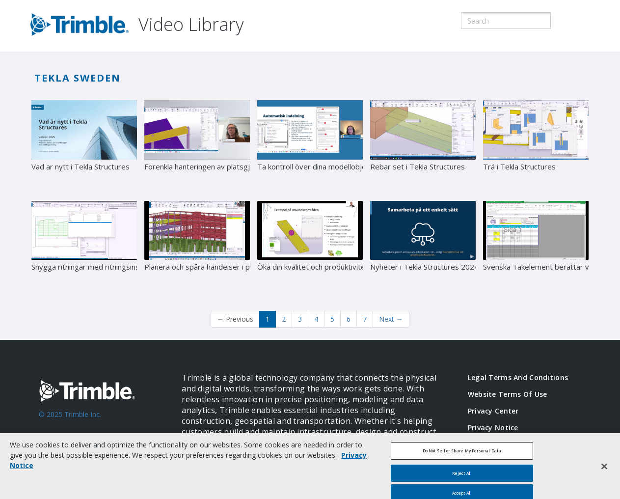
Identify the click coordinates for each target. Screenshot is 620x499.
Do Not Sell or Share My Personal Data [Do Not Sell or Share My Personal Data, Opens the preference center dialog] (462, 455)
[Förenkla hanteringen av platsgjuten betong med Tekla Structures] (197, 147)
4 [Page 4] (316, 319)
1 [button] (268, 319)
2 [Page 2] (284, 319)
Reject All (462, 477)
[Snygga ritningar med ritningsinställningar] (84, 247)
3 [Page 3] (300, 319)
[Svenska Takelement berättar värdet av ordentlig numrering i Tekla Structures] (536, 247)
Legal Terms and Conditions (518, 377)
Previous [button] (235, 319)
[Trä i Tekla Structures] (536, 147)
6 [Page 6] (348, 319)
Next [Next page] (391, 319)
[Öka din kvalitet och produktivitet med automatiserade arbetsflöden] (310, 247)
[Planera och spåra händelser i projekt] (197, 247)
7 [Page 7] (365, 319)
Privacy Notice (493, 427)
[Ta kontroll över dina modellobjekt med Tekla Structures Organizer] (310, 147)
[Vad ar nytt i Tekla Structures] (84, 147)
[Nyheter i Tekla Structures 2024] (423, 247)
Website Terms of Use (507, 394)
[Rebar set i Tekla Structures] (423, 147)
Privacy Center (493, 411)
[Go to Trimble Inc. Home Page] (95, 419)
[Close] (604, 471)
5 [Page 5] (332, 319)
